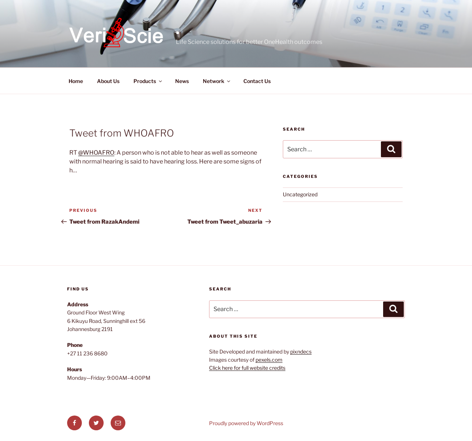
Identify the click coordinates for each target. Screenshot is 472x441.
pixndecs (301, 351)
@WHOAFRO (96, 152)
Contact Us (257, 81)
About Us (108, 81)
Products (148, 81)
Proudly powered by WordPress (246, 423)
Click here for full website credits (247, 368)
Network (217, 81)
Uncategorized (300, 194)
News (182, 81)
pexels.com (269, 359)
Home (76, 81)
